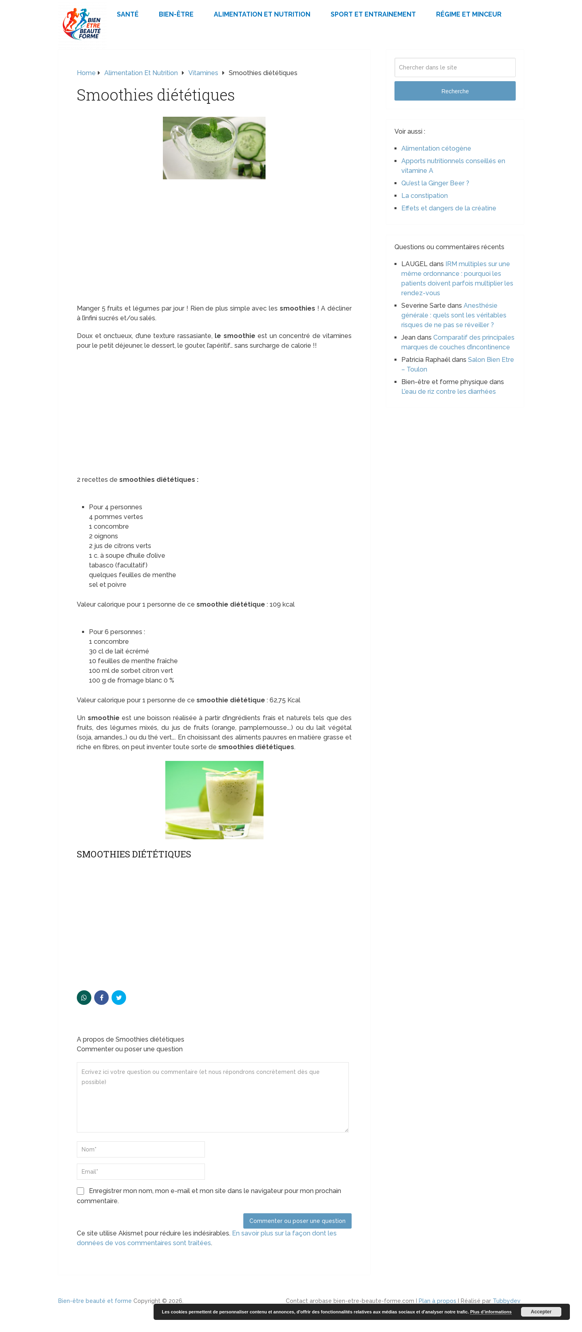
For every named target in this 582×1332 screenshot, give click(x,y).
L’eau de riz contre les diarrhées (448, 391)
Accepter (541, 1312)
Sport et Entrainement (373, 14)
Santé (128, 14)
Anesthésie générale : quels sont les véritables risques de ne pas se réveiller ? (453, 315)
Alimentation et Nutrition (262, 14)
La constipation (424, 196)
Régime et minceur (469, 14)
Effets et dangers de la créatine (448, 208)
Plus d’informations (491, 1311)
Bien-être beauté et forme (95, 1301)
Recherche (455, 91)
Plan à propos (437, 1301)
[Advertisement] (214, 243)
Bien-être (176, 14)
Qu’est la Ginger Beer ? (435, 183)
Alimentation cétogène (436, 148)
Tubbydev (507, 1301)
